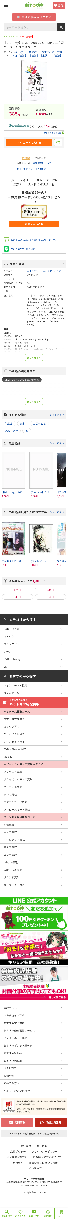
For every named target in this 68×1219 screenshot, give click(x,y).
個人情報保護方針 (16, 1157)
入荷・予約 (34, 1216)
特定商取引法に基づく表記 (34, 1185)
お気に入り (20, 1216)
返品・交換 (11, 430)
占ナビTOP (10, 1068)
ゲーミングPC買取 (14, 839)
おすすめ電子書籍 (14, 1023)
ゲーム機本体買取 (14, 741)
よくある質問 (36, 415)
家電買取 (9, 824)
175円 (17, 589)
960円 (50, 597)
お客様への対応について (47, 1157)
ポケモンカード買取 (15, 802)
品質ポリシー (18, 1151)
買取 (61, 5)
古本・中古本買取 (14, 719)
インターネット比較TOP (18, 1038)
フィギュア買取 (13, 772)
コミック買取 (11, 726)
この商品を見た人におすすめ (36, 512)
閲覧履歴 (48, 1216)
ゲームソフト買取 (14, 734)
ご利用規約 (16, 1162)
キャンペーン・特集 (15, 685)
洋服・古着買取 (13, 870)
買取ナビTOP (11, 1008)
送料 (22, 423)
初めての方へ (11, 1083)
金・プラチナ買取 (14, 885)
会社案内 (26, 1146)
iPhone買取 (11, 862)
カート (61, 1216)
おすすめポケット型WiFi (18, 1045)
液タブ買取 (10, 847)
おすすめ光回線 (13, 1060)
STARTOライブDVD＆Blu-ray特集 (22, 379)
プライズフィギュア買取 (18, 779)
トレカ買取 (10, 794)
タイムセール (11, 693)
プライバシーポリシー (45, 1151)
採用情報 (42, 1146)
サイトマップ (34, 1168)
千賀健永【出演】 (45, 53)
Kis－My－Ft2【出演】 (20, 53)
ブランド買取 (11, 877)
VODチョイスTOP (14, 1015)
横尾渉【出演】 (34, 53)
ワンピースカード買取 (17, 809)
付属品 (9, 423)
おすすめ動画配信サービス (19, 1030)
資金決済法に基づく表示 (43, 1162)
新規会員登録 (53, 1122)
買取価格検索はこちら (34, 17)
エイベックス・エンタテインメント (45, 270)
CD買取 (8, 756)
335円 (50, 589)
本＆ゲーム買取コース (17, 711)
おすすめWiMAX (13, 1053)
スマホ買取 (10, 855)
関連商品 (36, 443)
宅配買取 (20, 1122)
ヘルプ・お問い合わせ (17, 1091)
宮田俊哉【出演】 (57, 53)
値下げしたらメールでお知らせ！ (34, 168)
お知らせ (9, 1075)
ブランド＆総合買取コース (19, 817)
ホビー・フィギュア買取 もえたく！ (25, 764)
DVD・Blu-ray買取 (15, 749)
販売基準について (42, 163)
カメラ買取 (10, 832)
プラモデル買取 (13, 787)
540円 (17, 597)
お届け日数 (39, 423)
